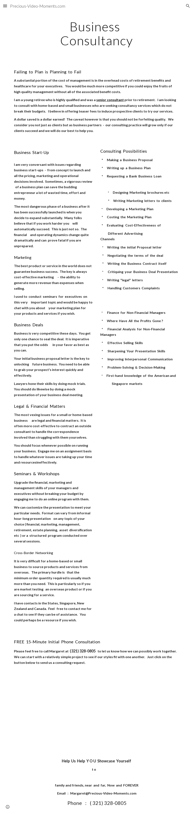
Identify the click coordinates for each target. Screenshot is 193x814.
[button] (5, 6)
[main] (96, 33)
